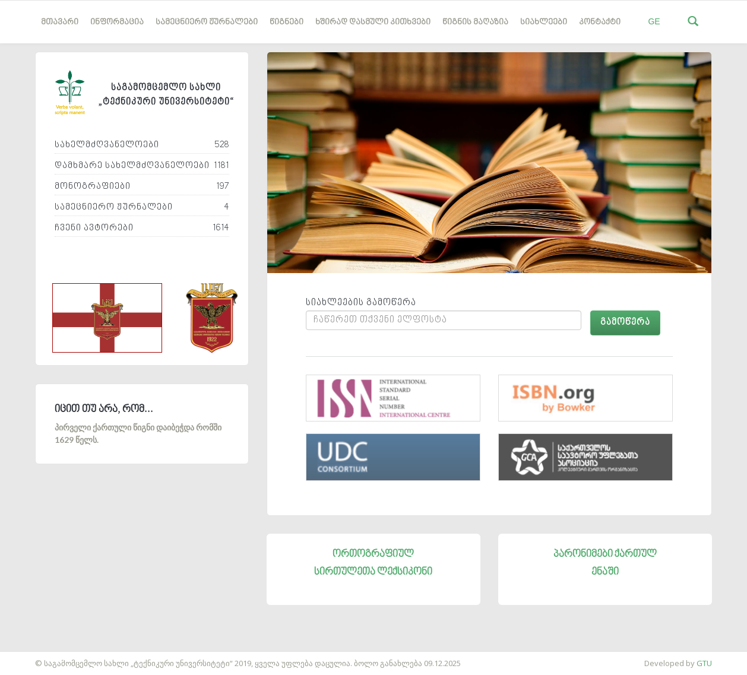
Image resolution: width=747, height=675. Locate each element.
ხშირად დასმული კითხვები (373, 22)
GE (654, 21)
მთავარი (59, 22)
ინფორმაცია (117, 22)
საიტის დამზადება (35, 657)
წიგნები (286, 22)
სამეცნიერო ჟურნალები (207, 22)
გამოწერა (625, 322)
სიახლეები (543, 22)
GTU (704, 663)
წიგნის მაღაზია (475, 22)
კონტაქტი (600, 22)
